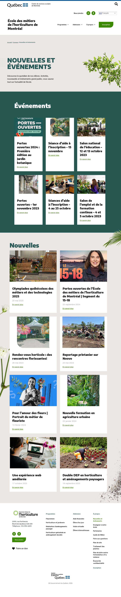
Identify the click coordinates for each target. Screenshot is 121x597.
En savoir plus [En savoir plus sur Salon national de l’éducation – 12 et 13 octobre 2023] (86, 159)
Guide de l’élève (98, 547)
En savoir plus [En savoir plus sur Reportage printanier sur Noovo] (69, 371)
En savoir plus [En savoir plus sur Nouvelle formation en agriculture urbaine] (69, 433)
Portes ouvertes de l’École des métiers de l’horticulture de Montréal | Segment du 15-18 (83, 298)
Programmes (63, 24)
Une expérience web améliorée (28, 485)
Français (104, 13)
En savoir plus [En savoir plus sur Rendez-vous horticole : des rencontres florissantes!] (18, 375)
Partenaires (97, 543)
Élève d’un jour (78, 535)
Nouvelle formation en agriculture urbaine (80, 423)
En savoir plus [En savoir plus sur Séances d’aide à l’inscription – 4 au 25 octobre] (54, 220)
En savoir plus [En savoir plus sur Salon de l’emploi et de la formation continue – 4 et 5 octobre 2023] (86, 224)
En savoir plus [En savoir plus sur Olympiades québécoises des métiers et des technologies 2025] (18, 309)
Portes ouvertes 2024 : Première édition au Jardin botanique (28, 153)
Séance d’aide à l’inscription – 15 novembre (59, 147)
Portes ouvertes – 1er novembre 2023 (28, 206)
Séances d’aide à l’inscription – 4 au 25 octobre (59, 208)
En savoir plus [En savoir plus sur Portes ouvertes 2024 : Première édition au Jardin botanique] (23, 167)
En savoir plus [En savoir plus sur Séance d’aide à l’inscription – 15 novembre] (54, 155)
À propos (90, 24)
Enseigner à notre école (99, 538)
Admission (77, 24)
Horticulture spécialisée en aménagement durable (56, 546)
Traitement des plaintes (98, 560)
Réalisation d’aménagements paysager (56, 540)
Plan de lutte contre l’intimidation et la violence (100, 567)
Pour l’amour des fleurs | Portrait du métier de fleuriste (31, 425)
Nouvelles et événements (97, 532)
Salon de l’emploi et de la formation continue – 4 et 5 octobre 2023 (91, 210)
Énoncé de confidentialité (98, 574)
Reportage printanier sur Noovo (82, 361)
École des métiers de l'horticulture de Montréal (23, 25)
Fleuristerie (50, 531)
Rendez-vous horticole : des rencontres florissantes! (31, 363)
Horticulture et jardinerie (55, 535)
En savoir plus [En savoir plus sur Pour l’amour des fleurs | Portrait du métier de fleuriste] (18, 437)
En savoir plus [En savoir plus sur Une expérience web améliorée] (18, 496)
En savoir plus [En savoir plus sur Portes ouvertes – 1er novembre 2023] (23, 217)
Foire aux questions (100, 551)
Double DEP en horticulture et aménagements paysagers (83, 487)
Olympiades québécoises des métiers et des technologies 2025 (31, 296)
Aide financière (78, 531)
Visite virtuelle (78, 539)
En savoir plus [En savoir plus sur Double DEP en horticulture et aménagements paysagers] (69, 500)
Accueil (9, 42)
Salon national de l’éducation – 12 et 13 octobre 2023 (91, 149)
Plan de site (97, 555)
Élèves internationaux (81, 542)
